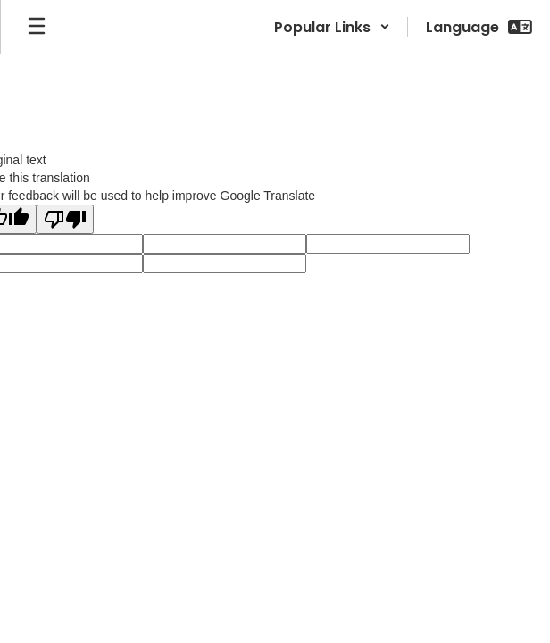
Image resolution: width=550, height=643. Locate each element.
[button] (332, 27)
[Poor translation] (65, 219)
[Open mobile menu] (36, 27)
